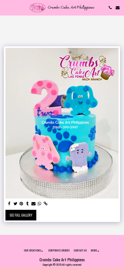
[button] (5, 7)
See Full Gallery (21, 215)
